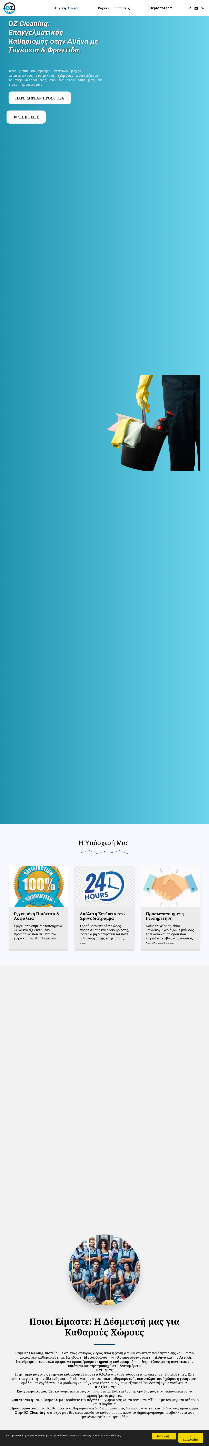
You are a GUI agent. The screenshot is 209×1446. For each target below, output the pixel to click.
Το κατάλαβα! (190, 1438)
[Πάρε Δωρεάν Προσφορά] (40, 98)
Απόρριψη (164, 1436)
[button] (190, 8)
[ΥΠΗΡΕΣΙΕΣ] (26, 117)
